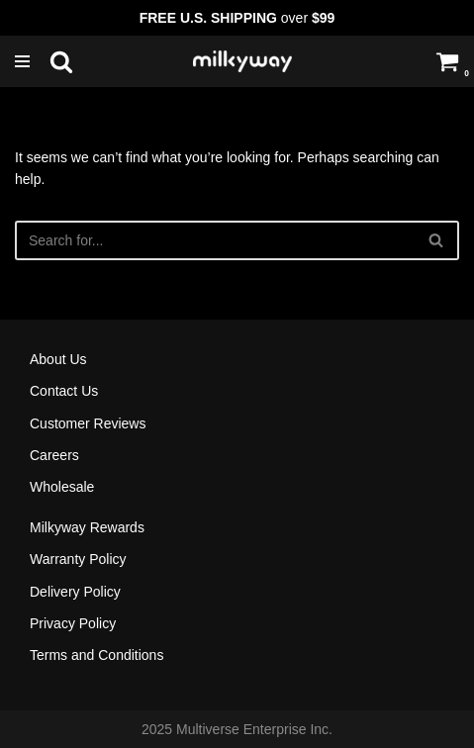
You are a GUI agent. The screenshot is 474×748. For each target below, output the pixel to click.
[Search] (61, 61)
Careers (54, 455)
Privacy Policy (73, 623)
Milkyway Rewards (87, 527)
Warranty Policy (78, 559)
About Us (58, 359)
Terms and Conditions (96, 655)
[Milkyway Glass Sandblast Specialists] (242, 61)
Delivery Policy (75, 592)
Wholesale (62, 487)
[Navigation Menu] (27, 61)
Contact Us (64, 391)
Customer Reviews (87, 423)
